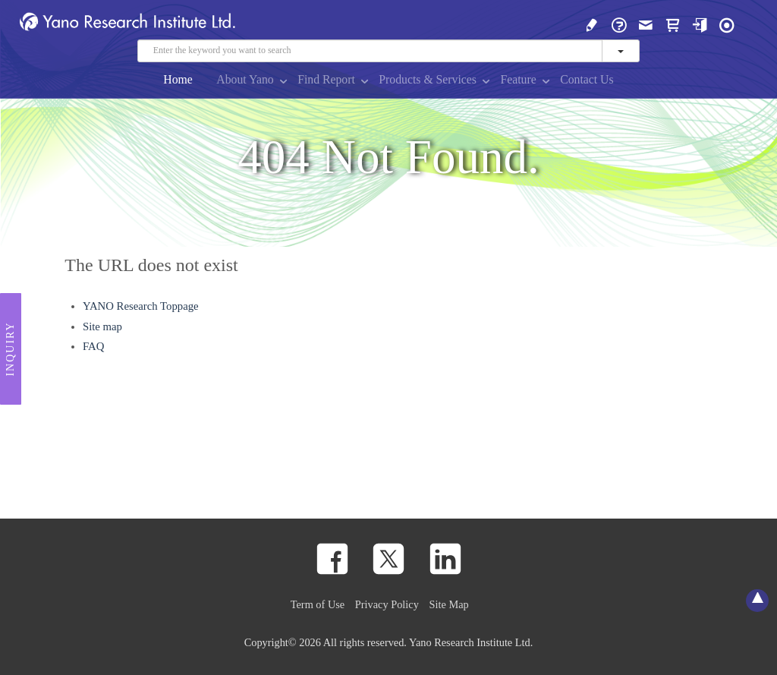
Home (178, 79)
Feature (518, 79)
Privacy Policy (387, 604)
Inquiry (10, 349)
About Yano (244, 79)
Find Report (326, 79)
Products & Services (428, 79)
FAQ (93, 346)
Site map (102, 326)
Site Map (449, 604)
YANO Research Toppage (141, 306)
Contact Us (586, 79)
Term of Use (317, 604)
